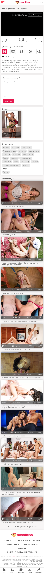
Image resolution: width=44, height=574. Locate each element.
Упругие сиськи (28, 154)
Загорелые (22, 151)
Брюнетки (15, 147)
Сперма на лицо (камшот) (11, 165)
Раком (16, 161)
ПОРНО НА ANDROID (29, 544)
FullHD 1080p (25, 161)
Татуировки (16, 154)
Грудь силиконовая (9, 151)
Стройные (6, 154)
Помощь (36, 541)
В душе (5, 158)
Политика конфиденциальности (22, 552)
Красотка (26, 165)
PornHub (6, 172)
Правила (22, 548)
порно (13, 556)
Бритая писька (26, 147)
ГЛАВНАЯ (7, 541)
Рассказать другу (22, 541)
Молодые (6, 147)
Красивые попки (34, 151)
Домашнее (14, 158)
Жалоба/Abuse (13, 544)
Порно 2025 (7, 161)
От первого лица (25, 158)
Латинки (35, 161)
